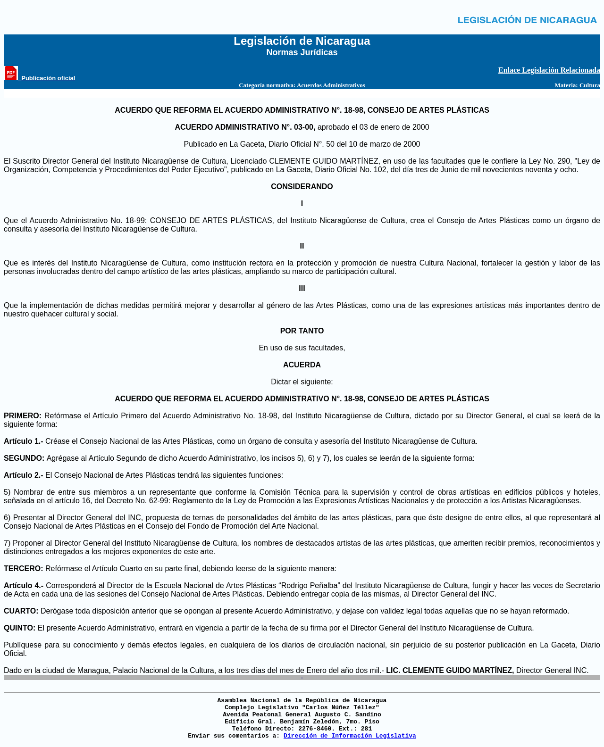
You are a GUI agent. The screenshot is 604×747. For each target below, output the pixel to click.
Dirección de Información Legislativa (350, 735)
